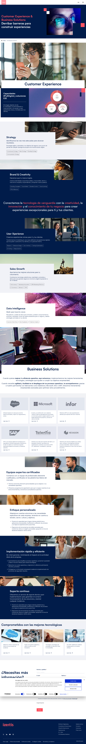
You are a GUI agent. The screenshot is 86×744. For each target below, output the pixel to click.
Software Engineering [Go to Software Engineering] (63, 724)
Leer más (5, 421)
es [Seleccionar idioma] (78, 2)
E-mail (38, 675)
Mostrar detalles (63, 741)
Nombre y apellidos (42, 669)
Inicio (4, 40)
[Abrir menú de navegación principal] (83, 2)
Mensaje (39, 687)
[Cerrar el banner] (84, 727)
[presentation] (45, 706)
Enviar (39, 709)
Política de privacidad (67, 698)
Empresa (39, 681)
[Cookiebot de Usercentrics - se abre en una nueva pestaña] (7, 742)
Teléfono (63, 675)
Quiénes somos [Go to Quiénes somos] (79, 724)
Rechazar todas (73, 736)
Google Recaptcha (40, 702)
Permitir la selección (73, 732)
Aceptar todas (73, 728)
